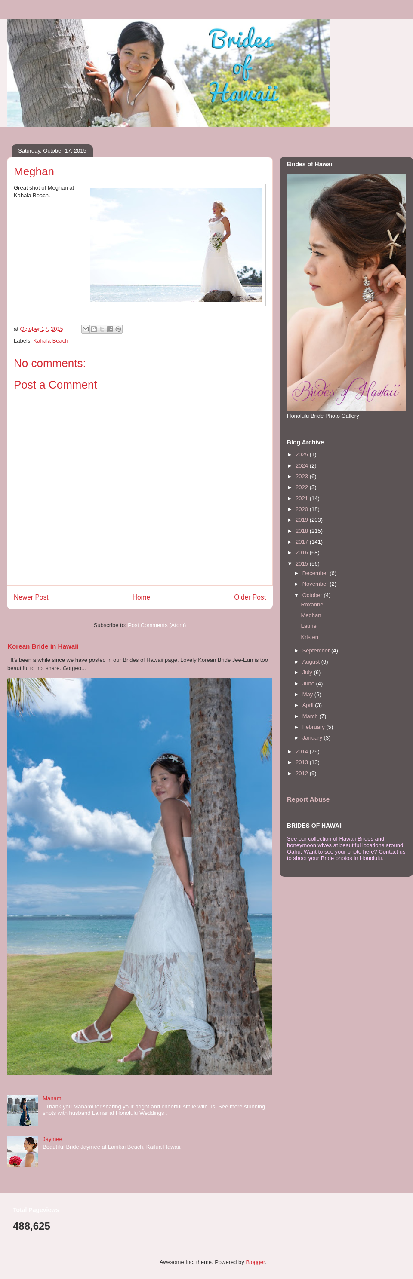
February (314, 727)
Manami (52, 1098)
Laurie (308, 626)
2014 (303, 751)
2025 (303, 454)
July (308, 672)
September (316, 650)
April (308, 705)
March (311, 716)
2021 (303, 498)
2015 (303, 563)
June (309, 683)
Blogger (255, 1262)
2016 (303, 552)
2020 (303, 509)
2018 (303, 531)
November (316, 584)
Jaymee (52, 1139)
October (313, 595)
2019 (303, 520)
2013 (303, 762)
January (313, 737)
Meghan (311, 615)
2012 (303, 773)
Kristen (309, 637)
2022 (303, 487)
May (308, 694)
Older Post (250, 597)
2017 (303, 542)
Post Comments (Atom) (157, 625)
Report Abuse (308, 799)
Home (142, 597)
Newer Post (31, 597)
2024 (303, 465)
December (316, 573)
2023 (303, 476)
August (311, 661)
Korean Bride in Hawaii (43, 646)
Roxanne (312, 604)
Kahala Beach (51, 340)
